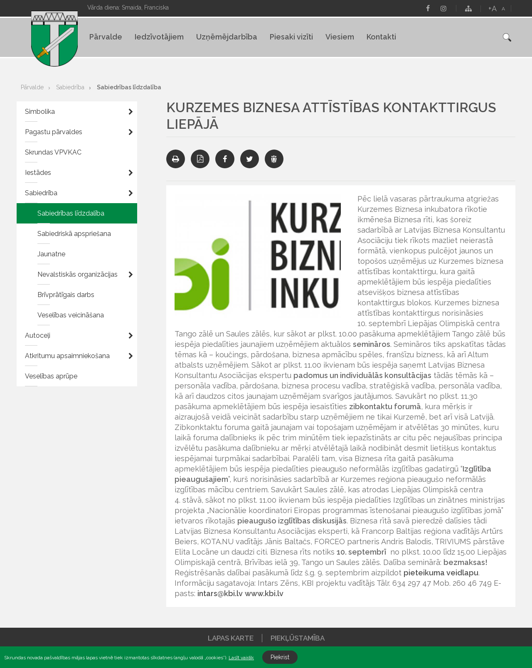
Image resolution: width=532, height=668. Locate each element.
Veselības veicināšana (70, 315)
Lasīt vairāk (241, 658)
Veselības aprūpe (51, 376)
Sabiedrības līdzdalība (129, 87)
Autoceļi (37, 335)
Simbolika (40, 111)
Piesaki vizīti (291, 36)
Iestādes (38, 173)
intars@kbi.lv (220, 593)
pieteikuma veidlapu (441, 572)
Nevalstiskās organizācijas (77, 274)
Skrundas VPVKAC (53, 152)
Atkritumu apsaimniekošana (67, 356)
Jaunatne (51, 254)
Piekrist (280, 657)
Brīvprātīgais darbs (65, 295)
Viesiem (339, 36)
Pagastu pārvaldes (53, 132)
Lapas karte (231, 638)
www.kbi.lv (264, 593)
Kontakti (381, 36)
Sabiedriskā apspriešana (74, 234)
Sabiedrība (70, 87)
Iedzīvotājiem (159, 36)
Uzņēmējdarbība (226, 36)
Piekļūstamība (298, 638)
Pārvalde (105, 36)
